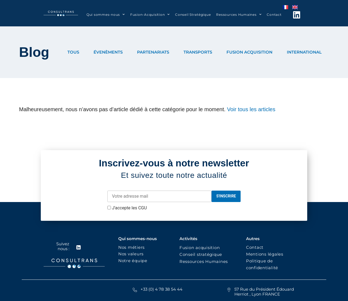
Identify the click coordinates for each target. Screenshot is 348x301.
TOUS (73, 52)
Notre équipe (132, 260)
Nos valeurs (132, 253)
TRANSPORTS (198, 52)
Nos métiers (131, 247)
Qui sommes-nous (105, 14)
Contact (274, 15)
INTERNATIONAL (304, 52)
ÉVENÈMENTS (108, 52)
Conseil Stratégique (193, 15)
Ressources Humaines (238, 14)
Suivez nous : (62, 246)
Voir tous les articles (251, 109)
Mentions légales (264, 254)
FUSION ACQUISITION (249, 52)
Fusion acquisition (200, 247)
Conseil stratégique (200, 254)
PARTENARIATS (153, 52)
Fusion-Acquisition (150, 14)
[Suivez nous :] (78, 247)
